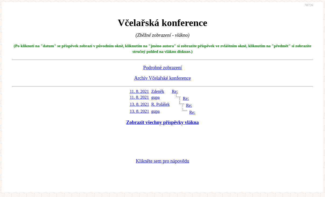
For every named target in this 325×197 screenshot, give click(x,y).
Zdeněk (157, 91)
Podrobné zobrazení (162, 67)
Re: (175, 91)
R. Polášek (160, 104)
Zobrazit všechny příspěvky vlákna (162, 122)
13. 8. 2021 (139, 104)
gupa (155, 97)
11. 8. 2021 (139, 91)
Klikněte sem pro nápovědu (162, 161)
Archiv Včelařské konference (162, 78)
